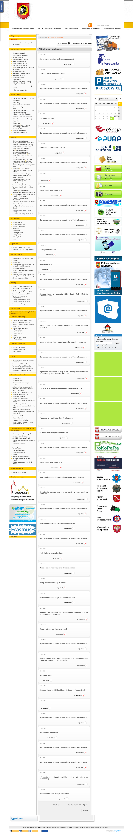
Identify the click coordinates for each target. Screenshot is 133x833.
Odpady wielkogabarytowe (21, 456)
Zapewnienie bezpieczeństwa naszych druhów (57, 59)
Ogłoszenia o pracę (19, 75)
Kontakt (15, 239)
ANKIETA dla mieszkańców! (21, 438)
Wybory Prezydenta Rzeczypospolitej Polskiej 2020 (22, 291)
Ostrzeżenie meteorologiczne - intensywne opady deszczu (62, 477)
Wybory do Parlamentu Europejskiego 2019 (20, 296)
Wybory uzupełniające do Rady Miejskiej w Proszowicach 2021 (22, 287)
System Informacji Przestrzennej (94, 28)
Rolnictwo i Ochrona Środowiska (21, 375)
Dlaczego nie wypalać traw (21, 420)
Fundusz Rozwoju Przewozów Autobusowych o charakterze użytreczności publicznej (22, 148)
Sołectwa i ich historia (19, 349)
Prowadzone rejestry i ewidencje (22, 86)
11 (56, 805)
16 (71, 805)
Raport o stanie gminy (19, 113)
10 (54, 805)
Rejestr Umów (17, 79)
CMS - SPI (117, 831)
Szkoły (15, 335)
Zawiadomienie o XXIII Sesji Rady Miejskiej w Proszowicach (62, 690)
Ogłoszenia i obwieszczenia (21, 73)
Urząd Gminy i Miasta (18, 49)
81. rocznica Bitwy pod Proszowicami (54, 433)
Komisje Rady (17, 235)
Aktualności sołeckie (19, 347)
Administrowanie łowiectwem (21, 385)
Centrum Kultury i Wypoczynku (22, 320)
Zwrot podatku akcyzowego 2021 (23, 258)
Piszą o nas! (16, 123)
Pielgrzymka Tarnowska (49, 733)
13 (62, 805)
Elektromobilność (18, 381)
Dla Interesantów (16, 254)
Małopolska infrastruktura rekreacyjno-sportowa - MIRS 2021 (23, 142)
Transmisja (16, 228)
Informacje (16, 446)
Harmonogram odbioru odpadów (22, 434)
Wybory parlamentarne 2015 (21, 302)
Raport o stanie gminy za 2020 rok (23, 98)
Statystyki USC (17, 272)
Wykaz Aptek (17, 448)
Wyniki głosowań (18, 233)
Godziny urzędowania (19, 61)
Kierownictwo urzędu (19, 53)
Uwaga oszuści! (46, 264)
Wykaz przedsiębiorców (20, 416)
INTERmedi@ (117, 830)
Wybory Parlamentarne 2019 (21, 294)
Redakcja (14, 536)
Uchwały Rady (17, 237)
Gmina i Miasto (16, 95)
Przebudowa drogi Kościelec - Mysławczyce (56, 418)
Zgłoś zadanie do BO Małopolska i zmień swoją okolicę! (61, 388)
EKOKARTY (16, 414)
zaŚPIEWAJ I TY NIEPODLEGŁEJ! (52, 148)
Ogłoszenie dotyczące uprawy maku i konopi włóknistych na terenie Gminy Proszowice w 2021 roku (64, 372)
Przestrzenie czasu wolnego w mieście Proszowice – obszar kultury (22, 170)
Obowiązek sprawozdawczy (21, 409)
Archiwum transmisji (19, 224)
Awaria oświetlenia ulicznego (21, 247)
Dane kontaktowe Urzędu (20, 59)
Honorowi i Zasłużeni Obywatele (22, 117)
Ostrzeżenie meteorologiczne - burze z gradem (57, 523)
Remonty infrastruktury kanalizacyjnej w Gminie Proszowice (63, 342)
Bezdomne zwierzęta (19, 396)
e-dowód (15, 260)
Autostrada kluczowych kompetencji (24, 202)
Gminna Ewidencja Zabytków (22, 115)
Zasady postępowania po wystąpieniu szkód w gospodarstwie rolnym (24, 400)
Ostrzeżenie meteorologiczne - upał (53, 629)
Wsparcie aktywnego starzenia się (23, 214)
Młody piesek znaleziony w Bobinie (53, 583)
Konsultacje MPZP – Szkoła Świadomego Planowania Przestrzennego (21, 126)
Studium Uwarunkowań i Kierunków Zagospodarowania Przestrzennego (23, 275)
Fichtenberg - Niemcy (19, 472)
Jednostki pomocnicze (18, 344)
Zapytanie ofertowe (47, 118)
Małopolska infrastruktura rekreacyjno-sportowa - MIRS (22, 153)
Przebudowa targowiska (20, 183)
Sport (13, 356)
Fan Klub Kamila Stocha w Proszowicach (52, 28)
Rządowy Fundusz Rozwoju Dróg (23, 145)
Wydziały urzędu (18, 57)
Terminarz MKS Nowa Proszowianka (24, 364)
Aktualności (15, 39)
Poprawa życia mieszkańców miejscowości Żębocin (21, 180)
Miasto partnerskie (17, 468)
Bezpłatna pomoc (46, 675)
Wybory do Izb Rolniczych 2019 (22, 392)
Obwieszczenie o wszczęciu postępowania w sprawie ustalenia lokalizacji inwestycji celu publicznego (64, 659)
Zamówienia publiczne (19, 71)
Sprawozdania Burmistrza (20, 55)
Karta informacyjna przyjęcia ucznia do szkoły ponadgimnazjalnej (23, 265)
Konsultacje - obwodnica (20, 394)
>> (86, 805)
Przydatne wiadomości (19, 444)
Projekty (13, 137)
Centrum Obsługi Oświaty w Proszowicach (20, 329)
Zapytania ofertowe (18, 77)
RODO (15, 88)
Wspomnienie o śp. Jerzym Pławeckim (54, 794)
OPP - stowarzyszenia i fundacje (23, 119)
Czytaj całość (67, 64)
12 (59, 805)
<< (43, 805)
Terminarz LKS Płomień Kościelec (23, 368)
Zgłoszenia (14, 244)
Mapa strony (15, 36)
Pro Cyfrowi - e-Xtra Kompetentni (23, 206)
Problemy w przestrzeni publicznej (23, 249)
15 (68, 805)
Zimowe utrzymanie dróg (20, 278)
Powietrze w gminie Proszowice (22, 404)
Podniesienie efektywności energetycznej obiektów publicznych (24, 191)
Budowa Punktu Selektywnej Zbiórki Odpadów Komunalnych (24, 195)
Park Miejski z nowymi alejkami (51, 553)
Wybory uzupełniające (19, 304)
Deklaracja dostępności (20, 90)
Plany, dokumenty (18, 418)
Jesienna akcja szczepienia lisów (52, 74)
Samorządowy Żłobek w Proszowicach (19, 338)
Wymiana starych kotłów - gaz (22, 185)
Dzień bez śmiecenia (19, 452)
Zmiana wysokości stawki (20, 436)
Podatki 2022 (17, 262)
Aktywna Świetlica (18, 204)
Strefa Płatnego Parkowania (21, 105)
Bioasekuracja (17, 379)
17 (74, 805)
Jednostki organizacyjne (18, 317)
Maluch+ (15, 208)
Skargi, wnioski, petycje (20, 63)
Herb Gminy (16, 103)
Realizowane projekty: (18, 477)
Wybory (13, 283)
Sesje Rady (16, 231)
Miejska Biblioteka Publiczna (21, 322)
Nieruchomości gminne (20, 65)
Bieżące (85, 810)
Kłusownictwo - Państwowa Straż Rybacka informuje (23, 423)
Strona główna (52, 37)
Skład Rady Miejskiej (19, 226)
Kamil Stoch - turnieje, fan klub (22, 370)
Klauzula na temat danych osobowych (109, 347)
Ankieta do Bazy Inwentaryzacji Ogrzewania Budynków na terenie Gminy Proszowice (23, 388)
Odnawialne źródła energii (21, 383)
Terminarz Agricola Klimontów (22, 366)
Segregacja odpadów (19, 450)
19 (80, 805)
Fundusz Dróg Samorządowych (22, 156)
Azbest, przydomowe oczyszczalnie (23, 412)
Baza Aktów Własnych (74, 28)
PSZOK (15, 454)
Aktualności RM (17, 222)
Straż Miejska (15, 308)
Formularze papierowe (19, 268)
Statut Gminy (17, 121)
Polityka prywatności (19, 84)
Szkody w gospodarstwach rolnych (23, 270)
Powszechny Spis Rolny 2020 (51, 190)
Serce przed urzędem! (48, 250)
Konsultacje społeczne (19, 130)
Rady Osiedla (17, 352)
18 (77, 805)
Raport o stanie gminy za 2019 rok (23, 110)
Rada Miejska (15, 218)
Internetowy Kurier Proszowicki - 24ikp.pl (25, 28)
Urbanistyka (16, 100)
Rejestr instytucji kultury (20, 132)
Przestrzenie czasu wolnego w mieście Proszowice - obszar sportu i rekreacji (22, 175)
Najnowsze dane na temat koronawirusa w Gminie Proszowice (63, 88)
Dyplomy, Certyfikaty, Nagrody (22, 82)
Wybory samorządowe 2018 (21, 300)
